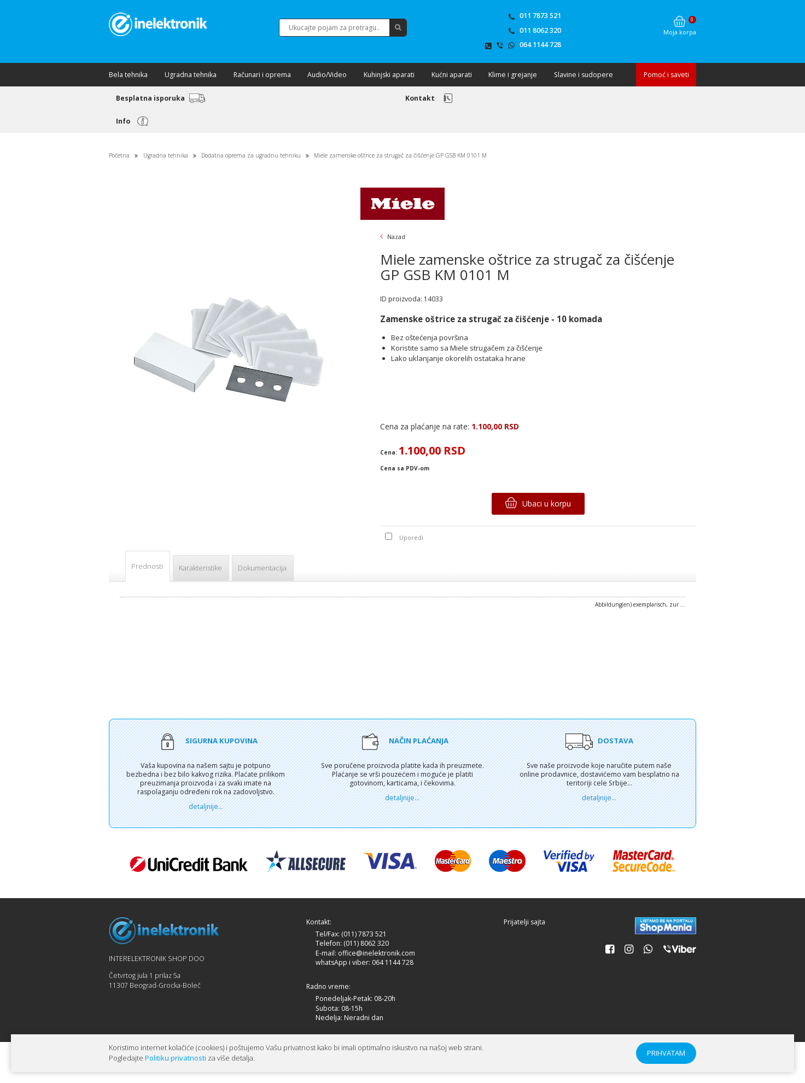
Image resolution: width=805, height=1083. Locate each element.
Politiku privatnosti (175, 1058)
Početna (119, 155)
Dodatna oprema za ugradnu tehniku (251, 155)
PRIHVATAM (666, 1053)
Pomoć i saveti (666, 74)
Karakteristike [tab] (200, 568)
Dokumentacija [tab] (262, 568)
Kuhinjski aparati (389, 74)
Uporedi (411, 537)
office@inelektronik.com (376, 953)
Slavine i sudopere (583, 74)
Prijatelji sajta (524, 922)
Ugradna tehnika (191, 74)
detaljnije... (206, 806)
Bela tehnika (128, 74)
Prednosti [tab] (147, 566)
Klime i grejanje (512, 74)
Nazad (392, 236)
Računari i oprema (262, 74)
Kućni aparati (451, 74)
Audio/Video (327, 74)
